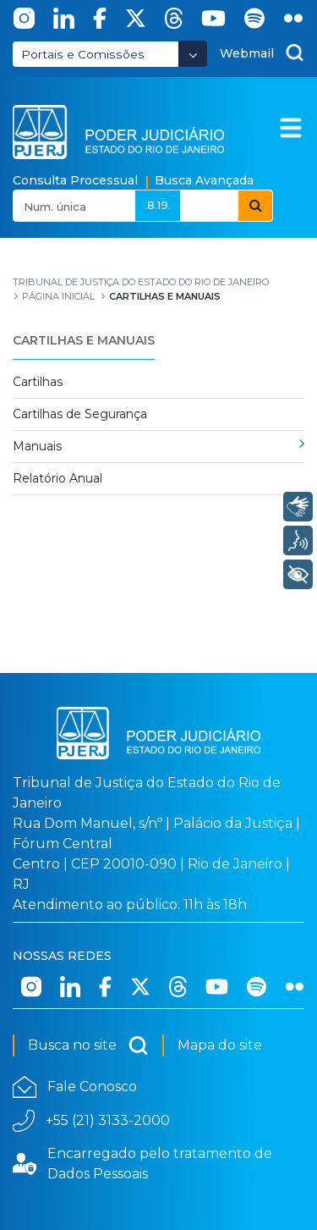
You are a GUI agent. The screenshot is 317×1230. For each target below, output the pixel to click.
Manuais (37, 446)
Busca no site (88, 1045)
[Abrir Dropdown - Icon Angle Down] (192, 54)
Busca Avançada (204, 180)
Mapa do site (220, 1045)
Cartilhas (38, 381)
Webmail (247, 53)
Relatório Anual (57, 478)
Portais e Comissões (83, 54)
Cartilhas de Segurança (80, 414)
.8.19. (158, 205)
